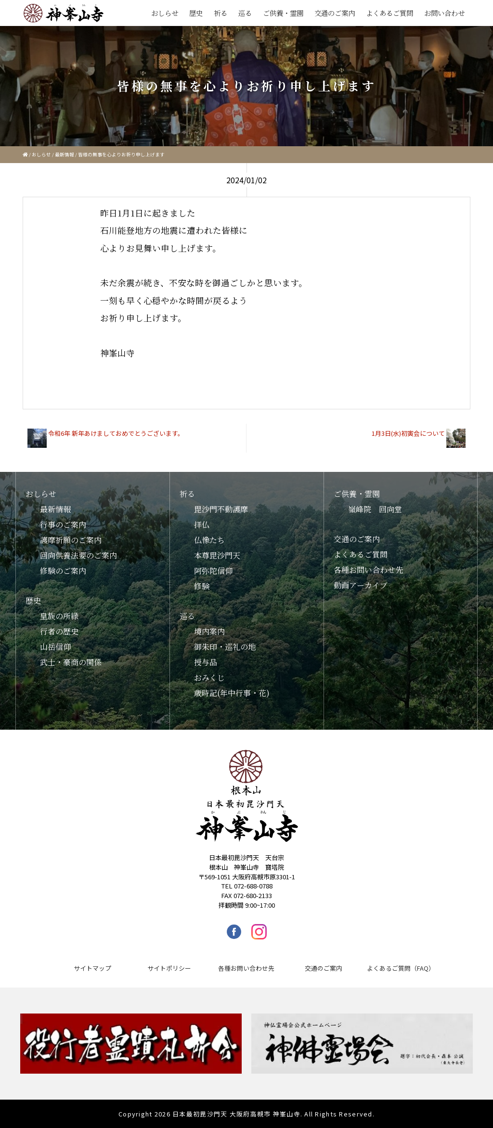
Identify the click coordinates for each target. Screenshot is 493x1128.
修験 (201, 586)
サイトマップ (92, 968)
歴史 (196, 13)
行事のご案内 (63, 524)
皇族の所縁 (59, 615)
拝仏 (201, 524)
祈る (220, 13)
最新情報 (64, 154)
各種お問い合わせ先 (368, 569)
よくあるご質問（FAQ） (401, 968)
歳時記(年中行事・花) (232, 692)
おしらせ (164, 13)
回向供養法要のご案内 (78, 555)
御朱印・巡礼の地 (225, 646)
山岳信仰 (55, 646)
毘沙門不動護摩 (221, 509)
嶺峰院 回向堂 (375, 509)
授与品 (205, 662)
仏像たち (209, 539)
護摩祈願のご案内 (71, 539)
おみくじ (209, 677)
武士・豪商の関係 (71, 662)
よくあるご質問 (389, 13)
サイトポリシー (169, 968)
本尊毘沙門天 (217, 555)
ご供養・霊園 (283, 13)
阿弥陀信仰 (213, 570)
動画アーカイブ (361, 585)
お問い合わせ (444, 13)
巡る (245, 13)
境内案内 (209, 631)
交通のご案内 (334, 13)
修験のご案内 (63, 570)
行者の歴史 (59, 631)
